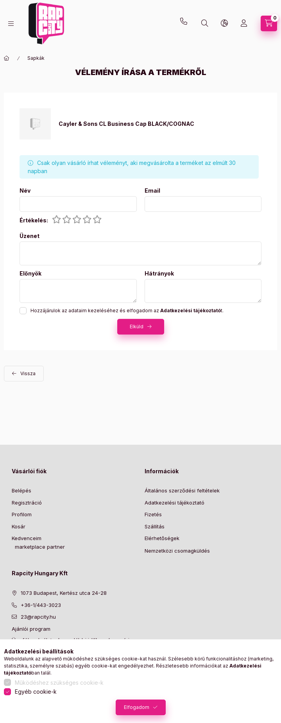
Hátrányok (159, 273)
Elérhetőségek (162, 538)
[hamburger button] (11, 23)
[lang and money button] (224, 23)
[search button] (205, 23)
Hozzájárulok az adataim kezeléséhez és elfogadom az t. (127, 310)
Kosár (18, 526)
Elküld (136, 326)
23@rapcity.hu (69, 4)
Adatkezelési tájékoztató (174, 502)
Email (152, 191)
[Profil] (244, 23)
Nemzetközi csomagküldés (177, 551)
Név (25, 191)
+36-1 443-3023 (185, 23)
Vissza (28, 373)
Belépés (21, 490)
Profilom (22, 514)
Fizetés (153, 514)
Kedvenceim (26, 538)
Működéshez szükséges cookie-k (59, 682)
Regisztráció (27, 502)
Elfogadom (136, 707)
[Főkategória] (6, 58)
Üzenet (29, 236)
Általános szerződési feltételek (182, 490)
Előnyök (30, 273)
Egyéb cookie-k (36, 691)
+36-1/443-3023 (41, 605)
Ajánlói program (31, 629)
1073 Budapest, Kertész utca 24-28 (64, 593)
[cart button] (269, 23)
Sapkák (36, 58)
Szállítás (155, 526)
